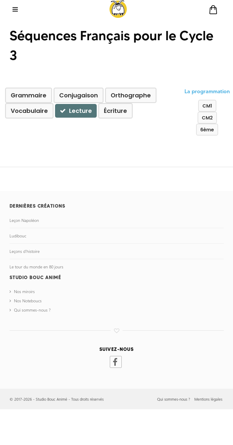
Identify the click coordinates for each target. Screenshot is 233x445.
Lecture (76, 111)
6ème (207, 129)
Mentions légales (208, 399)
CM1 (207, 105)
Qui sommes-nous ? (32, 310)
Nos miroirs (24, 291)
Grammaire (28, 95)
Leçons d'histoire (25, 251)
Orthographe (131, 95)
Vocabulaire (29, 111)
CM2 (207, 117)
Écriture (115, 111)
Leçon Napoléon (24, 220)
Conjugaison (78, 95)
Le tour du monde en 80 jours (36, 267)
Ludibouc (18, 236)
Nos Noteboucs (28, 301)
